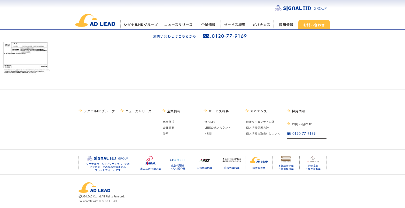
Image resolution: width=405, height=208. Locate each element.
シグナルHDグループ (141, 24)
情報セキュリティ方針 (260, 121)
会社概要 (168, 127)
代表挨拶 (168, 121)
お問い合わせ (314, 24)
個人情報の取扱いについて (263, 133)
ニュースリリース (178, 24)
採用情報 (286, 24)
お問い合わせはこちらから (174, 36)
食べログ (210, 121)
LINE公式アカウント (218, 127)
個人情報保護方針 (257, 127)
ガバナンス (261, 24)
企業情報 (208, 24)
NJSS (208, 133)
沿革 (166, 133)
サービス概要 (235, 24)
